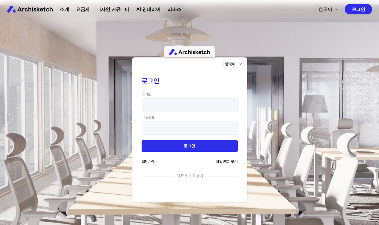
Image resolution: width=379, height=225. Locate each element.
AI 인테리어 (148, 9)
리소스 (174, 9)
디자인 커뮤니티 (112, 9)
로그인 (358, 9)
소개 (64, 9)
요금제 (83, 9)
